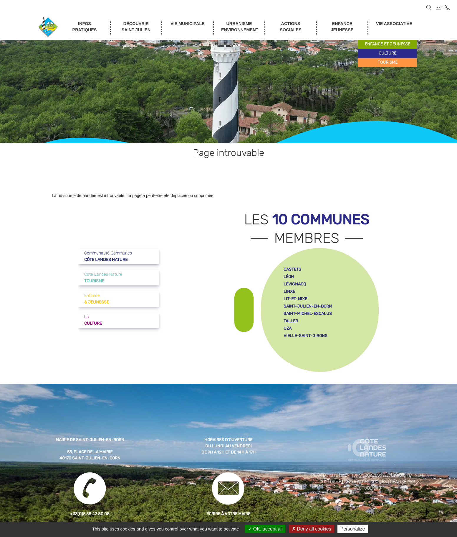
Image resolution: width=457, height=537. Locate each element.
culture (387, 53)
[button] (429, 7)
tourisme (388, 62)
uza (288, 328)
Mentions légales (360, 475)
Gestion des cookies (365, 482)
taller (291, 320)
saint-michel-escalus (308, 313)
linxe (289, 291)
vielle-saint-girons (305, 335)
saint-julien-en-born (308, 306)
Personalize (352, 528)
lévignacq (295, 284)
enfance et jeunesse (387, 44)
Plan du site (324, 475)
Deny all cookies (311, 528)
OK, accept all (265, 528)
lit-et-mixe (295, 298)
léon (289, 276)
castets (292, 269)
